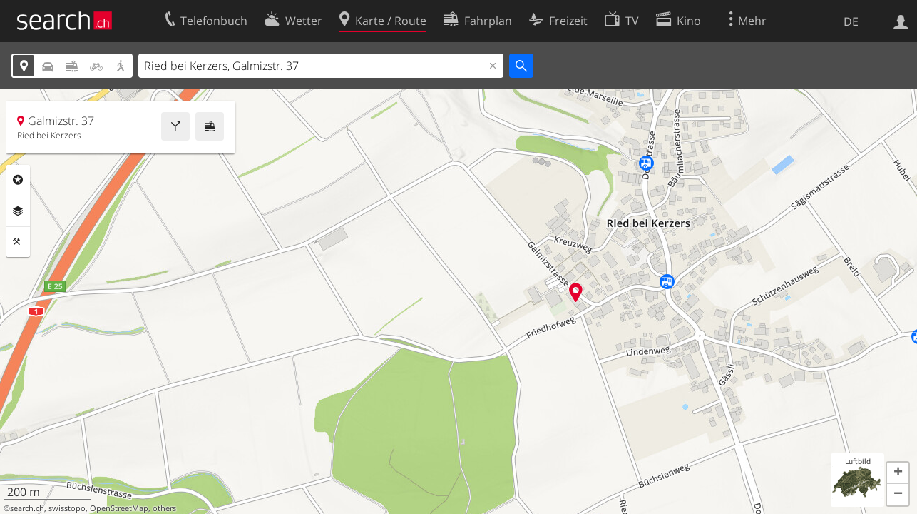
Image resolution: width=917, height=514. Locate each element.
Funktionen (18, 242)
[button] (897, 473)
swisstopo (67, 508)
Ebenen (18, 211)
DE (851, 21)
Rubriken (18, 180)
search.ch (27, 508)
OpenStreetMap (119, 508)
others (164, 508)
